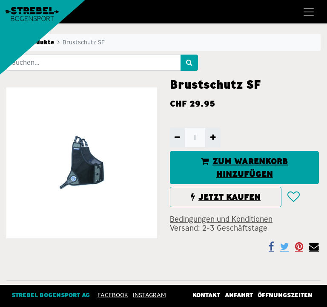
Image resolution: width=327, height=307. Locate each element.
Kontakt (206, 294)
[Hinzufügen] (212, 137)
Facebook (113, 294)
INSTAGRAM (149, 294)
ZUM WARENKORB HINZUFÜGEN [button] (244, 167)
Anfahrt (239, 294)
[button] (293, 197)
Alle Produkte (32, 42)
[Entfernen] (177, 137)
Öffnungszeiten (285, 294)
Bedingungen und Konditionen (221, 219)
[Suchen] (189, 63)
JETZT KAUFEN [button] (226, 197)
